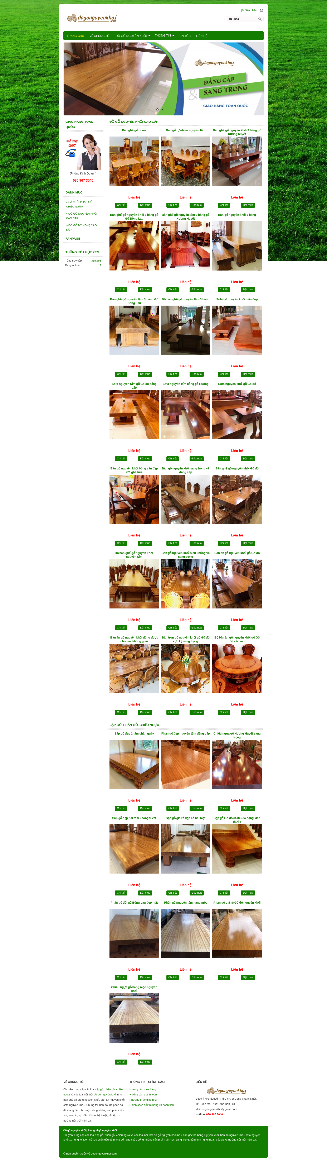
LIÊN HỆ (201, 36)
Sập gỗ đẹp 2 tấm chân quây (134, 733)
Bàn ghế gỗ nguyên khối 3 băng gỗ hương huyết (237, 132)
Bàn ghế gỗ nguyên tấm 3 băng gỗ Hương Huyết (185, 216)
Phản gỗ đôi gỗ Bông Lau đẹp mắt (134, 902)
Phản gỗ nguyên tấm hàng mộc (185, 902)
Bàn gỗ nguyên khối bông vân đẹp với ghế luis (134, 470)
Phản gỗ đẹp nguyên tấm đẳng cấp (185, 733)
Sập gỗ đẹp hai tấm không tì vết (134, 818)
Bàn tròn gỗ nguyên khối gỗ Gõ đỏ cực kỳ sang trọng (185, 639)
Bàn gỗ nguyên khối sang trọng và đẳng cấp (185, 470)
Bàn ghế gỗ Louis (134, 130)
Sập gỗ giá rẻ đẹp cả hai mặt (185, 818)
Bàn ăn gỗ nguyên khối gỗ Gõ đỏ (237, 553)
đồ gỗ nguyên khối (105, 1094)
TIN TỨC (185, 36)
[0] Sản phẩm (249, 10)
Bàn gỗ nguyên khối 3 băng (237, 214)
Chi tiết (121, 204)
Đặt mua (145, 204)
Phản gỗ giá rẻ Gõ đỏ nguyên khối (237, 902)
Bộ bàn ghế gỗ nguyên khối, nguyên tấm (134, 554)
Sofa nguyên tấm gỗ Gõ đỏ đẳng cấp (134, 385)
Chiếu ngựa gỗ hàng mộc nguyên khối (134, 989)
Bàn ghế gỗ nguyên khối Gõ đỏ (237, 468)
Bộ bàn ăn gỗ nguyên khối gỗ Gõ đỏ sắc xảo (237, 639)
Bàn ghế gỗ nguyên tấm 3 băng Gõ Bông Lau (134, 301)
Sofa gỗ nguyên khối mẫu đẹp (237, 299)
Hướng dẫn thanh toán (143, 1094)
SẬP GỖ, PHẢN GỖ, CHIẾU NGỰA (79, 204)
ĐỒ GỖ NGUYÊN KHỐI (133, 36)
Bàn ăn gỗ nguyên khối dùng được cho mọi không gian (134, 639)
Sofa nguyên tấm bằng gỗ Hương (186, 384)
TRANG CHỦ (75, 36)
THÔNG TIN (165, 35)
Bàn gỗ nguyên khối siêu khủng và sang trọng (186, 554)
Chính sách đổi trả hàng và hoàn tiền (152, 1105)
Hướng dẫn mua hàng (143, 1089)
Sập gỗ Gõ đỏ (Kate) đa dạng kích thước (237, 819)
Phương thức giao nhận (144, 1099)
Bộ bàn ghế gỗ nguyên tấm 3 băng (185, 299)
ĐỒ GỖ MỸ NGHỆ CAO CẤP (81, 227)
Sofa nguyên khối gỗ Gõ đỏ (237, 384)
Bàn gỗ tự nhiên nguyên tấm (185, 130)
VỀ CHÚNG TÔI (99, 36)
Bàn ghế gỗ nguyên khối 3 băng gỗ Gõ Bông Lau (134, 216)
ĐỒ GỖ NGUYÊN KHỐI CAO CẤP (81, 216)
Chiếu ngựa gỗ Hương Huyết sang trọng (237, 735)
